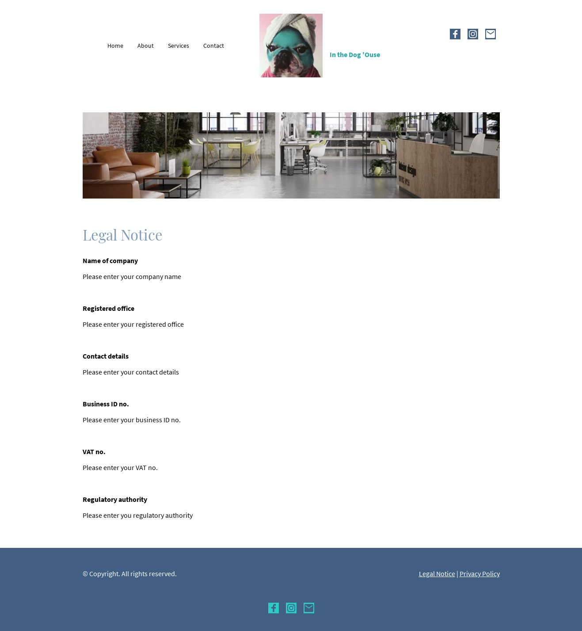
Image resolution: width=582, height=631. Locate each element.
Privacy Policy (480, 573)
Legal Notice (437, 573)
